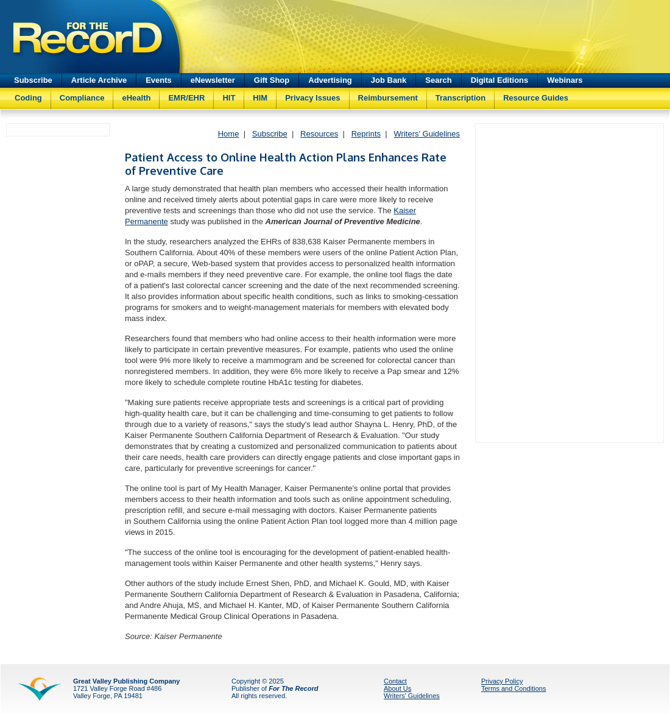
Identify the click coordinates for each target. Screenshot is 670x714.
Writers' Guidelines (427, 133)
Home (228, 133)
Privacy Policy (502, 681)
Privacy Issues (312, 97)
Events (159, 80)
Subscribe (33, 80)
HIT (228, 97)
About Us (397, 688)
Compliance (82, 97)
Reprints (366, 133)
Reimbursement (388, 97)
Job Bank (389, 80)
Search (438, 80)
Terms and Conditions (513, 688)
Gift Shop (272, 80)
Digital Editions (500, 80)
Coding (28, 97)
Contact (395, 681)
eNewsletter (213, 80)
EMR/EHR (186, 97)
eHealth (136, 97)
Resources (319, 133)
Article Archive (99, 80)
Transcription (460, 97)
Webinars (564, 80)
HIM (260, 97)
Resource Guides (535, 97)
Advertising (330, 80)
